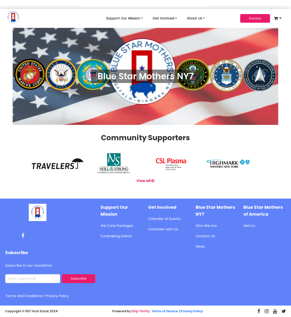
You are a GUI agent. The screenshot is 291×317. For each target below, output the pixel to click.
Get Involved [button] (163, 18)
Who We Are (206, 225)
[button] (278, 18)
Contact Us (205, 236)
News (200, 246)
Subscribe (78, 278)
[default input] (32, 278)
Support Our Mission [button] (123, 18)
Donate (255, 18)
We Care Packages (117, 225)
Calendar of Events (164, 218)
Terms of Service (164, 311)
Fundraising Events (116, 236)
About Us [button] (194, 18)
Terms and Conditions (23, 295)
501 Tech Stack (37, 311)
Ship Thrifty (140, 311)
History (249, 225)
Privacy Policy (57, 295)
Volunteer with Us (163, 229)
